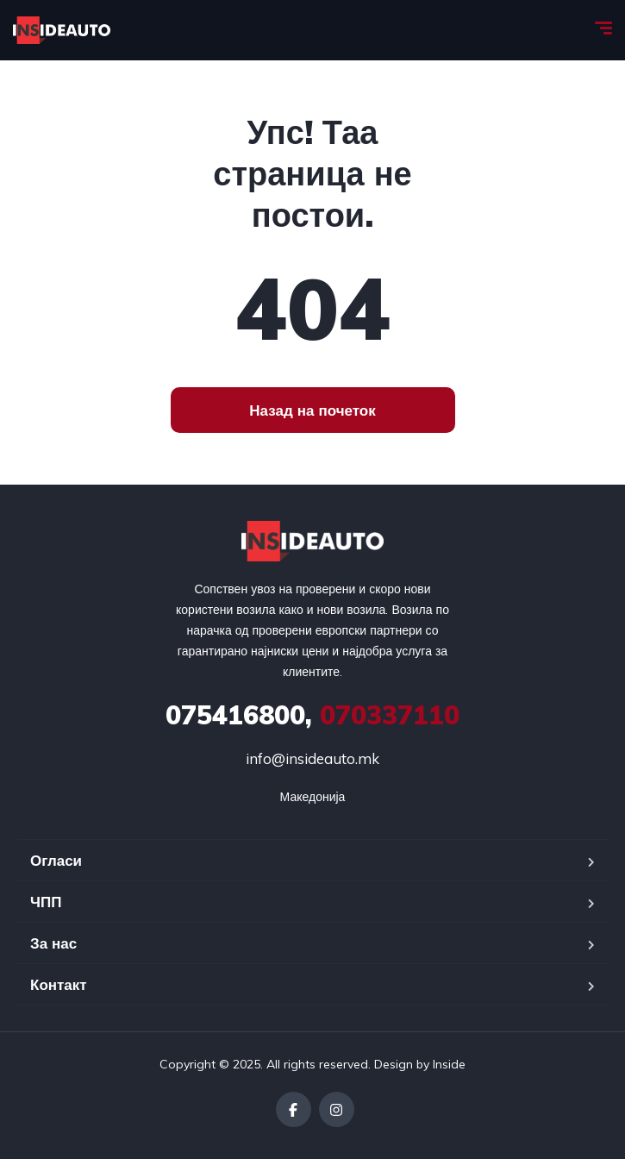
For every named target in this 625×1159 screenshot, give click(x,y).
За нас (53, 943)
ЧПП (45, 902)
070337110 (312, 715)
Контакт (58, 984)
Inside (449, 1064)
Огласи (56, 860)
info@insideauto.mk (312, 758)
